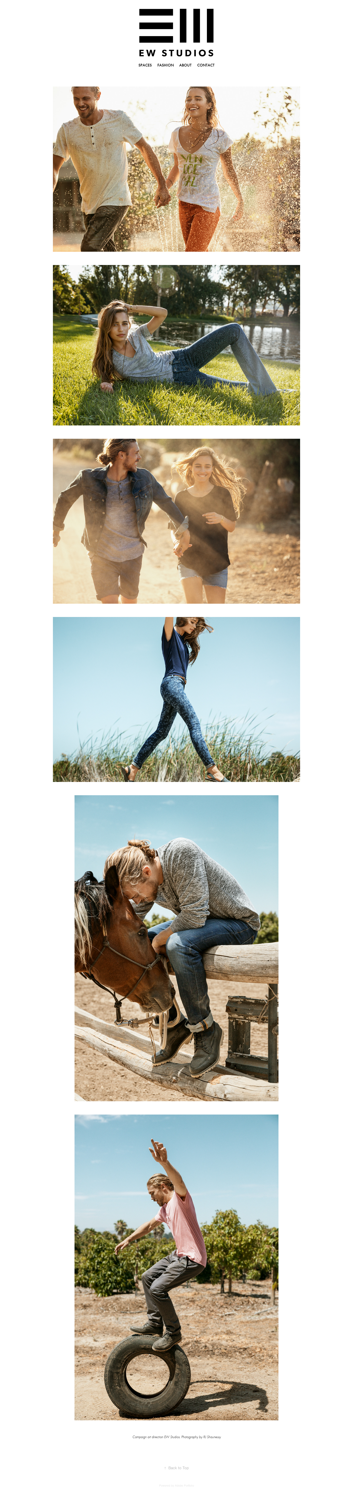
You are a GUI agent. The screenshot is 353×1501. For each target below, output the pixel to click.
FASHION (165, 65)
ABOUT (185, 65)
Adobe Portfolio (184, 1485)
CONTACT (206, 65)
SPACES (145, 65)
